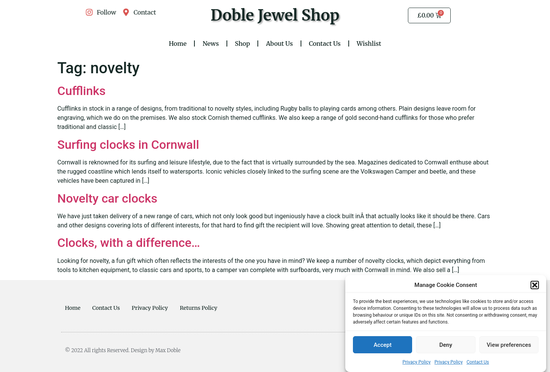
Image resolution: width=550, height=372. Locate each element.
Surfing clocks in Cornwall (128, 144)
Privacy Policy (417, 364)
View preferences (509, 346)
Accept (382, 346)
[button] (535, 287)
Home (178, 43)
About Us (279, 43)
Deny (445, 346)
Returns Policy (198, 307)
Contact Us (477, 364)
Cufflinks (81, 91)
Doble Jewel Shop (275, 15)
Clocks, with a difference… (128, 242)
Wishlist (369, 43)
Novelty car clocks (107, 198)
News (210, 43)
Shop (242, 43)
